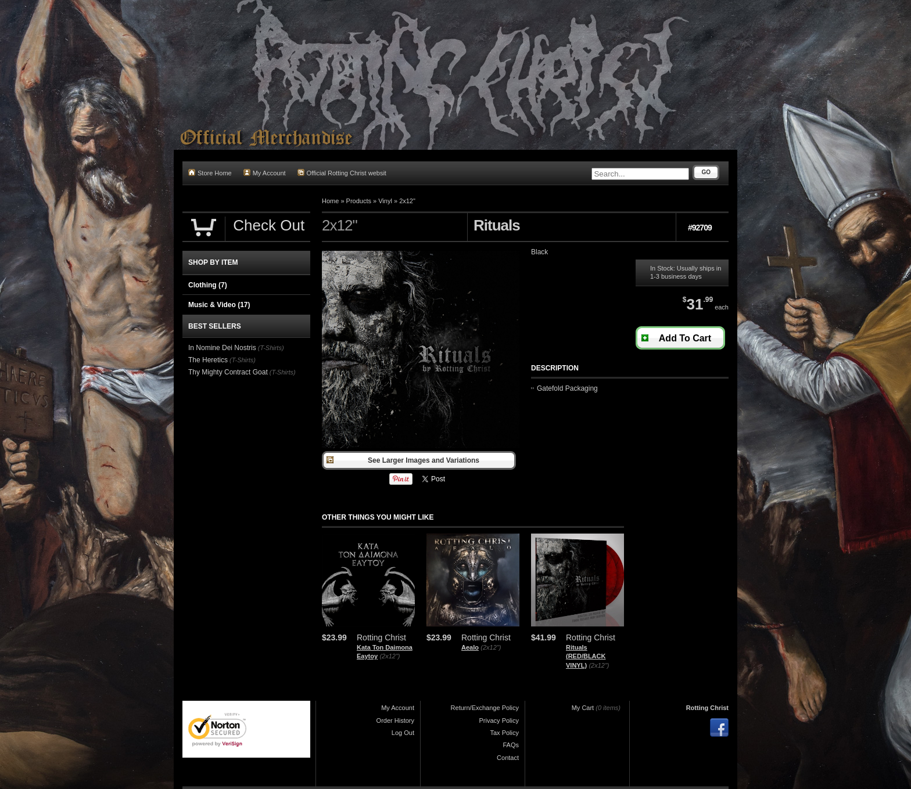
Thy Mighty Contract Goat (228, 372)
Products (358, 200)
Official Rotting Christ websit (341, 172)
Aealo (470, 647)
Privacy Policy (499, 720)
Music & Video (219, 305)
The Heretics (208, 360)
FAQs (511, 744)
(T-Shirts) (271, 347)
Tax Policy (504, 732)
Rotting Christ (707, 707)
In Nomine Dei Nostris (222, 348)
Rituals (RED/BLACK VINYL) (585, 656)
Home (330, 200)
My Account (264, 172)
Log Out (403, 732)
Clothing (207, 285)
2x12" (407, 200)
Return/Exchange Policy (485, 707)
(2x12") (389, 656)
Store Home (210, 172)
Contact (508, 757)
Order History (395, 720)
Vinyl (385, 200)
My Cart (583, 707)
